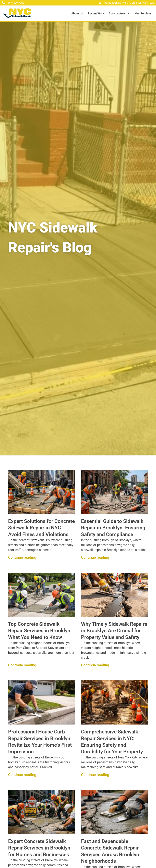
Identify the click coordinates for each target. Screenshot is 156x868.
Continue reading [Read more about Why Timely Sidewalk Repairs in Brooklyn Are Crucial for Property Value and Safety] (95, 665)
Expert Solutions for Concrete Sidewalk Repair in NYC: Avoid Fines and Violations (41, 527)
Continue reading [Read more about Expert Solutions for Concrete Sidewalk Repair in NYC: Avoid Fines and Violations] (22, 557)
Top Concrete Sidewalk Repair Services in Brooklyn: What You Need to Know (40, 630)
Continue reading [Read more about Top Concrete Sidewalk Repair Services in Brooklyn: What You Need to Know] (22, 665)
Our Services (143, 13)
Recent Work (96, 13)
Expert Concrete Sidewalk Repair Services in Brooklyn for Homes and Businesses (39, 847)
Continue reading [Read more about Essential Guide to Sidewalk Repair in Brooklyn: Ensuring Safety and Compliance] (95, 557)
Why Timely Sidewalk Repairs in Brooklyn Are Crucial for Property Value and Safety (114, 630)
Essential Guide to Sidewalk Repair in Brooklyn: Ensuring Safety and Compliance (113, 527)
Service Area (119, 13)
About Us (77, 13)
